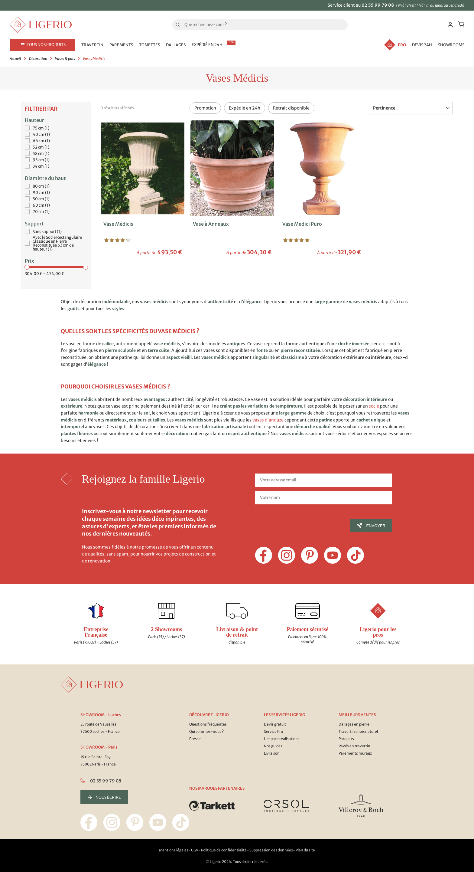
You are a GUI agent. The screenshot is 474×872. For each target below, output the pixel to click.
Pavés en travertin (354, 746)
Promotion (205, 108)
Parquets (346, 738)
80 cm (41, 186)
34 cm (41, 166)
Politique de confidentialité (224, 850)
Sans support (47, 232)
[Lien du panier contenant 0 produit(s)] (461, 24)
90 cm (41, 193)
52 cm (41, 147)
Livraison (272, 753)
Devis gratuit (275, 724)
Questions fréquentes (208, 724)
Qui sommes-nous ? (206, 731)
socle (374, 406)
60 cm (41, 205)
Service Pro (273, 731)
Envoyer (370, 526)
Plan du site (305, 850)
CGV (194, 850)
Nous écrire (104, 797)
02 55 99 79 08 (378, 5)
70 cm (41, 212)
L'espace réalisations (282, 738)
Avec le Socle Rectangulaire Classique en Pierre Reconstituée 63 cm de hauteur (57, 243)
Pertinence (411, 108)
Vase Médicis (118, 224)
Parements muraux (355, 753)
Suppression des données (271, 850)
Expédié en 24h (244, 108)
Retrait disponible (291, 108)
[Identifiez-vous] (450, 25)
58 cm (41, 154)
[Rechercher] (260, 24)
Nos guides (273, 746)
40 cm (41, 134)
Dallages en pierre (354, 724)
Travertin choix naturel (358, 731)
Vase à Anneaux (211, 224)
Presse (195, 738)
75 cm (41, 128)
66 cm (41, 141)
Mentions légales (173, 850)
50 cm (41, 199)
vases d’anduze (268, 420)
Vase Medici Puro (302, 224)
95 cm (41, 160)
